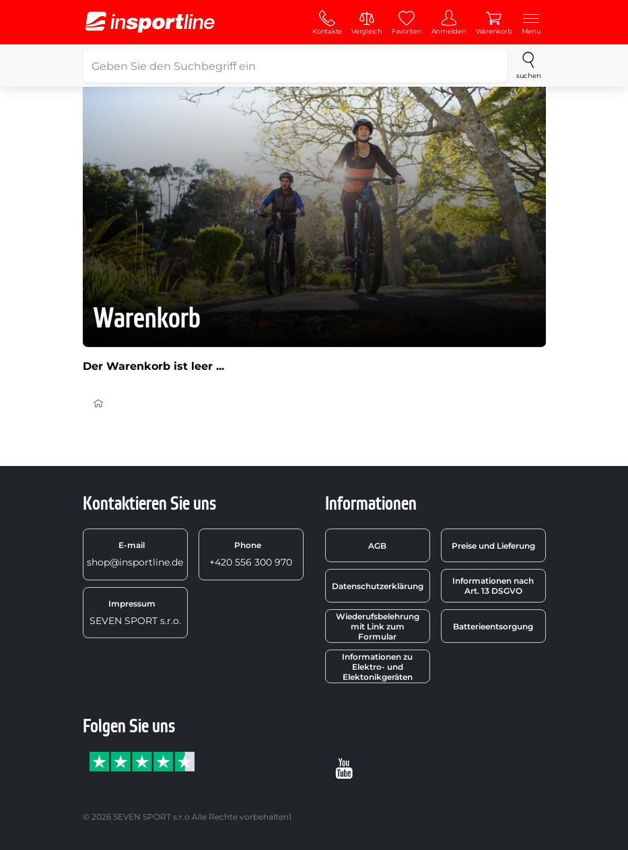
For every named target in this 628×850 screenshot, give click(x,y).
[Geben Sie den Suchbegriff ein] (295, 66)
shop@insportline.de (135, 554)
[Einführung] (98, 403)
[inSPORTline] (150, 22)
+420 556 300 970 (250, 554)
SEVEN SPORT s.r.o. (135, 612)
